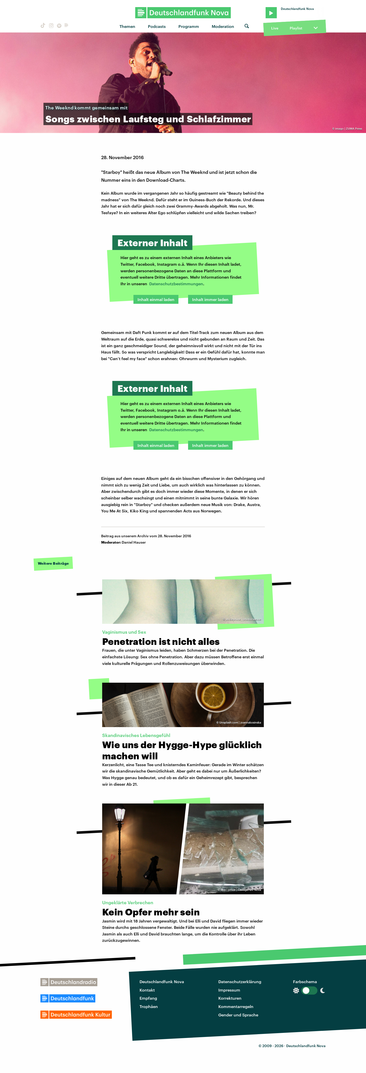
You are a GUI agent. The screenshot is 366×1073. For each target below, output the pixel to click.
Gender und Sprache (238, 1014)
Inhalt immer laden (210, 299)
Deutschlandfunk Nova (162, 981)
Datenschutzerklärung (239, 981)
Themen (127, 26)
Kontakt (147, 989)
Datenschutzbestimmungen (176, 283)
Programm (188, 26)
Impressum (229, 989)
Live (274, 28)
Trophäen (149, 1006)
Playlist (296, 28)
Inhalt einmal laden (156, 299)
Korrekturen (229, 998)
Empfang (148, 998)
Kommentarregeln (235, 1006)
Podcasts (157, 26)
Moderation (223, 26)
